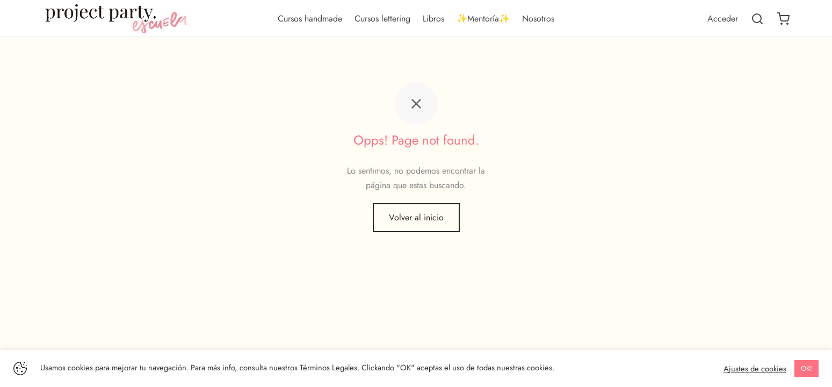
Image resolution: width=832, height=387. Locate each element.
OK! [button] (806, 368)
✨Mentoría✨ (483, 18)
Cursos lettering (382, 18)
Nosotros (538, 18)
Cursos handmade (310, 18)
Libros (433, 18)
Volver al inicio (416, 219)
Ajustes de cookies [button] (755, 369)
